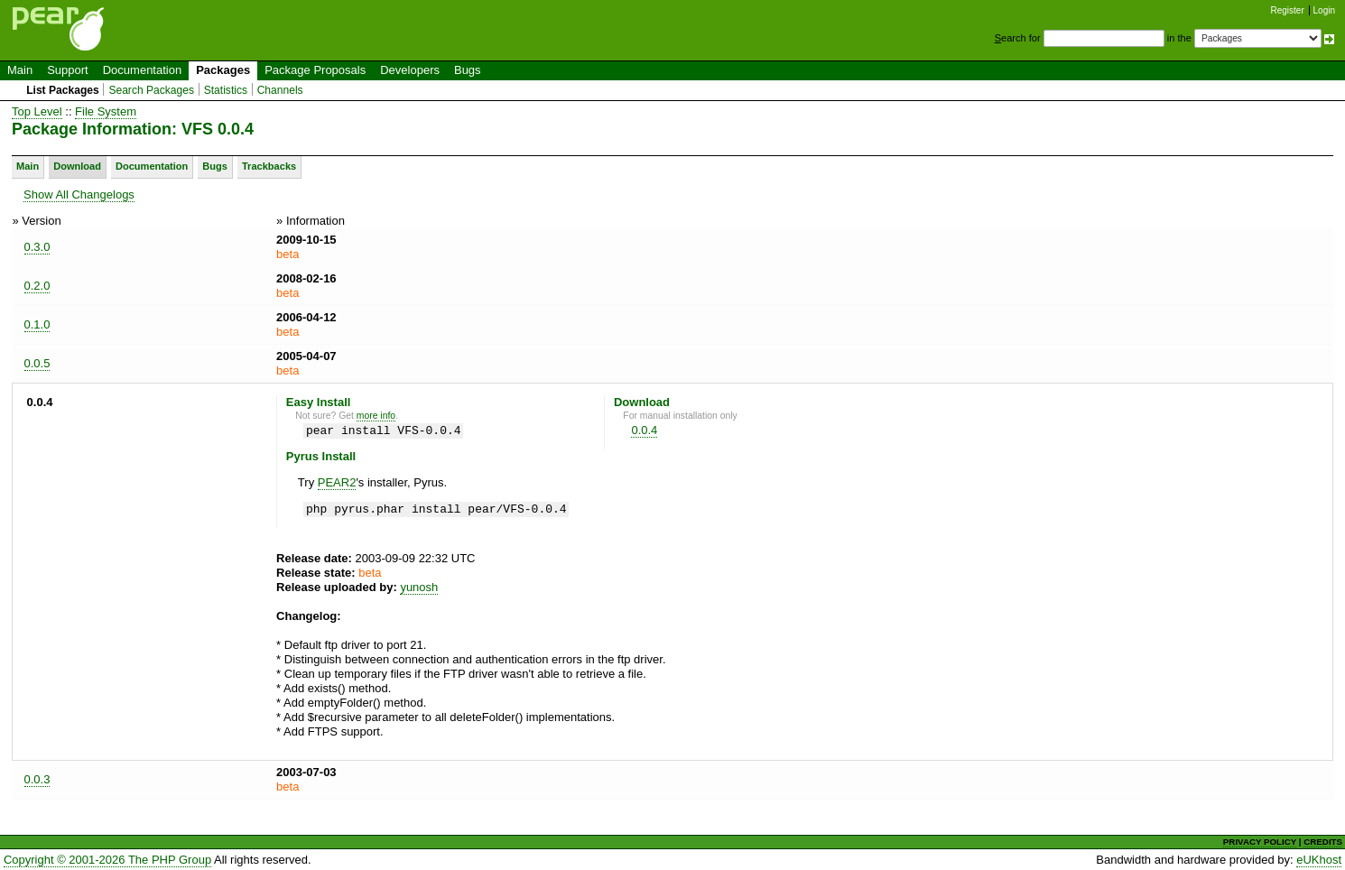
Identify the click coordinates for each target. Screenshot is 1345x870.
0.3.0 (37, 247)
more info (376, 416)
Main (19, 70)
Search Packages (151, 90)
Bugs (467, 70)
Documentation (142, 70)
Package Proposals (315, 70)
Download (77, 166)
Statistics (225, 90)
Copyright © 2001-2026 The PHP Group (107, 859)
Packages (223, 70)
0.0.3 (37, 779)
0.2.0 (37, 285)
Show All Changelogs (78, 194)
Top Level (37, 111)
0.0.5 (37, 363)
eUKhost (1318, 859)
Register (1287, 10)
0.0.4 (644, 430)
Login (1324, 10)
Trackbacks (269, 166)
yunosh (419, 587)
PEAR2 (337, 482)
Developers (410, 70)
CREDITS (1322, 842)
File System (105, 111)
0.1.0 (37, 324)
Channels (280, 90)
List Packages (62, 90)
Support (67, 70)
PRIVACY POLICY (1259, 842)
